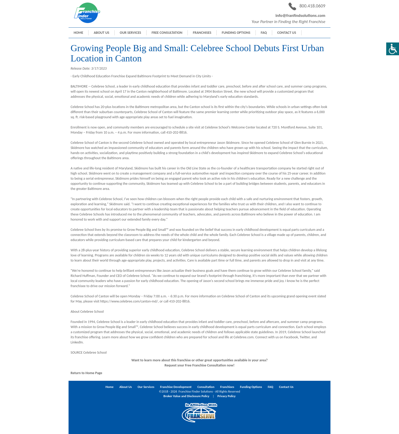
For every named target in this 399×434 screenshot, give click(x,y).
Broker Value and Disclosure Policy (186, 396)
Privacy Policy (226, 396)
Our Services (130, 32)
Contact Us (286, 32)
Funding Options (236, 32)
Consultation (205, 387)
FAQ (264, 32)
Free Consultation (167, 32)
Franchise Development (176, 387)
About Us (101, 32)
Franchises (202, 32)
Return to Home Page (86, 373)
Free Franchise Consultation (205, 365)
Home (78, 32)
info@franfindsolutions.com (300, 15)
